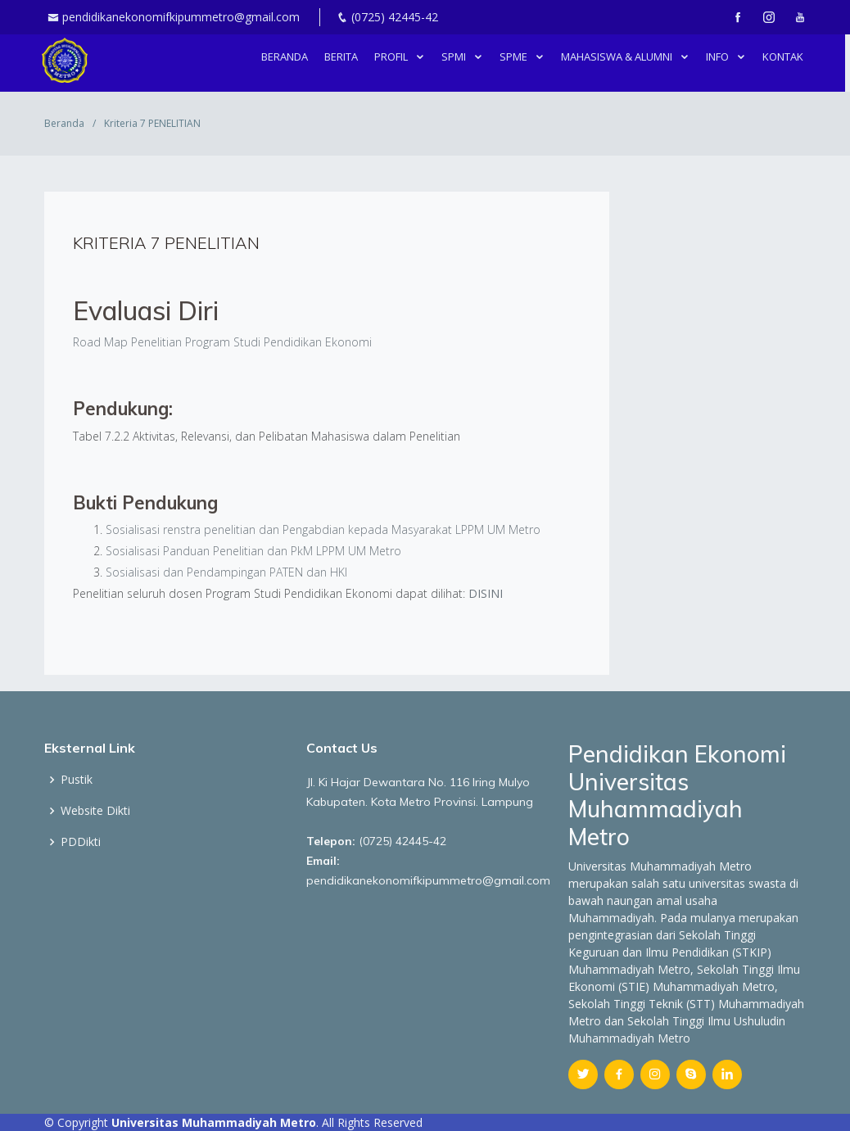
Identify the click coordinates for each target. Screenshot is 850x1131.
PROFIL (395, 56)
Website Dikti (95, 811)
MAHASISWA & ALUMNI (620, 56)
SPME (517, 56)
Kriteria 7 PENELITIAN (166, 243)
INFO (721, 56)
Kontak (785, 56)
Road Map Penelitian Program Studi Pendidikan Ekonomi (222, 342)
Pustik (77, 779)
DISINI (485, 593)
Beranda (287, 56)
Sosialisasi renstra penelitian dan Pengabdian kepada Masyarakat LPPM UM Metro (325, 529)
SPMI (457, 56)
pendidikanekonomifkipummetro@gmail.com (181, 17)
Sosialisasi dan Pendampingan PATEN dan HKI (228, 572)
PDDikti (81, 842)
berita (343, 56)
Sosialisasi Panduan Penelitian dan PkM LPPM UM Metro (253, 551)
